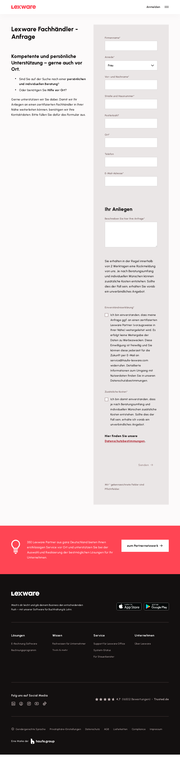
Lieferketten (120, 753)
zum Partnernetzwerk (142, 545)
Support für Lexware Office (109, 643)
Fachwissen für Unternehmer (69, 643)
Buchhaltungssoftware (24, 656)
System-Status (102, 650)
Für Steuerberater (104, 656)
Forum (97, 687)
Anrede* (109, 57)
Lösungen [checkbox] (18, 635)
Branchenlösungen (22, 676)
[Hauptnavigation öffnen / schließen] (167, 7)
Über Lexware (143, 643)
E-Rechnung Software (24, 643)
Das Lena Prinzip (61, 669)
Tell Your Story (60, 663)
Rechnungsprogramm (23, 650)
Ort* (107, 134)
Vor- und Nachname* (117, 76)
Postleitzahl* (112, 115)
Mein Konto (100, 693)
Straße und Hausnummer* (119, 96)
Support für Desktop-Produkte (106, 678)
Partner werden (103, 663)
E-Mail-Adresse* (114, 173)
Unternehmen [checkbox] (144, 635)
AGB (106, 753)
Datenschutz (92, 753)
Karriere (139, 663)
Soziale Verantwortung (148, 656)
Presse (138, 650)
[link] (25, 594)
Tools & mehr (60, 650)
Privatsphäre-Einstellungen (65, 753)
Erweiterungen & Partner (25, 682)
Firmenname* (112, 37)
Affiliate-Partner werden (108, 669)
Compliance (139, 753)
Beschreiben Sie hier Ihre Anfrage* (125, 218)
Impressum (156, 753)
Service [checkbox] (99, 635)
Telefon (109, 154)
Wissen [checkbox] (57, 635)
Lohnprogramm (20, 663)
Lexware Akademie (63, 656)
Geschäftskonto (20, 669)
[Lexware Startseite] (23, 7)
